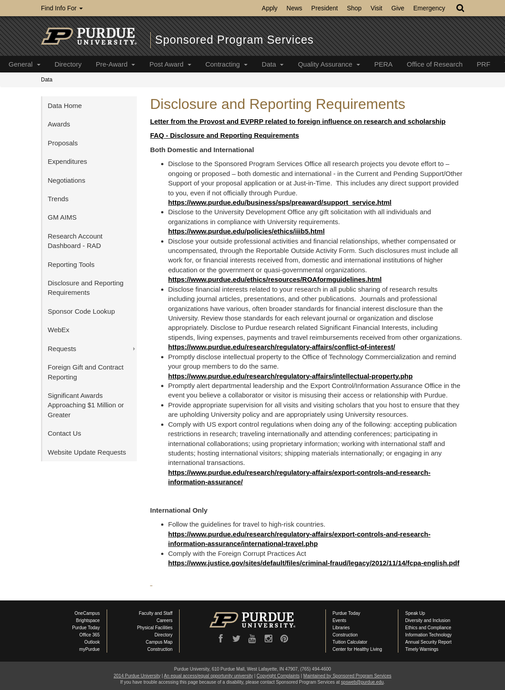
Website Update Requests (87, 452)
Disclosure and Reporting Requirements (85, 287)
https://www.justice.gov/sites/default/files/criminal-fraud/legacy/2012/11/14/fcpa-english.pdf (314, 563)
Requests (62, 348)
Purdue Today (86, 627)
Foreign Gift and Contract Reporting (85, 371)
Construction (159, 649)
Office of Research (435, 64)
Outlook (91, 642)
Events (340, 620)
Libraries (341, 627)
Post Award (170, 64)
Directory (67, 64)
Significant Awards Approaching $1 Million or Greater (86, 405)
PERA (383, 64)
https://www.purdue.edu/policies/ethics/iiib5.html (246, 231)
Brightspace (88, 620)
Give (398, 8)
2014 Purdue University (136, 675)
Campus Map (159, 642)
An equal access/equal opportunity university (208, 675)
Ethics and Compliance (428, 627)
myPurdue (89, 649)
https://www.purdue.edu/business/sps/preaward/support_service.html (280, 202)
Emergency (429, 8)
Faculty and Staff (155, 613)
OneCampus (87, 613)
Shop (354, 8)
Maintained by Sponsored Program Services (347, 675)
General (25, 64)
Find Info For (62, 8)
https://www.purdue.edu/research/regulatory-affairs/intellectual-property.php (290, 376)
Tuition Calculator (350, 642)
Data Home (65, 105)
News (294, 8)
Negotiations (66, 180)
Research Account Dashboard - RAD (75, 240)
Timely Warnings (421, 649)
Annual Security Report (428, 642)
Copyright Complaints (278, 675)
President (324, 8)
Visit (376, 8)
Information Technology (428, 634)
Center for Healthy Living (357, 649)
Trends (58, 199)
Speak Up (415, 613)
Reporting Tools (71, 264)
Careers (165, 620)
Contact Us (64, 433)
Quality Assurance (329, 64)
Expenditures (67, 161)
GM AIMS (62, 217)
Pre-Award (115, 64)
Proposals (63, 143)
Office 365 (89, 634)
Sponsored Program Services (234, 39)
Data (273, 64)
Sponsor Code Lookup (81, 311)
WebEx (58, 330)
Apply (270, 8)
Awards (59, 124)
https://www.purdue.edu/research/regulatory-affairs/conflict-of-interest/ (282, 347)
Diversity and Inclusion (427, 620)
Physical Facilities (154, 627)
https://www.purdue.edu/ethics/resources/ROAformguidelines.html (275, 279)
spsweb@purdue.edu (362, 682)
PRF (483, 64)
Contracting (226, 64)
